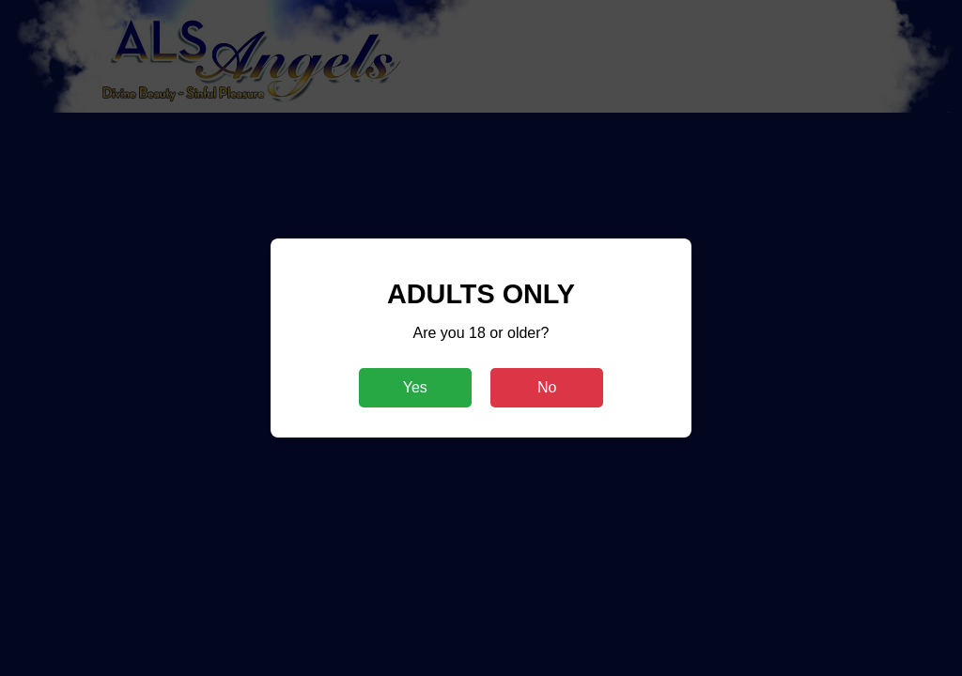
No (546, 387)
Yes (415, 387)
